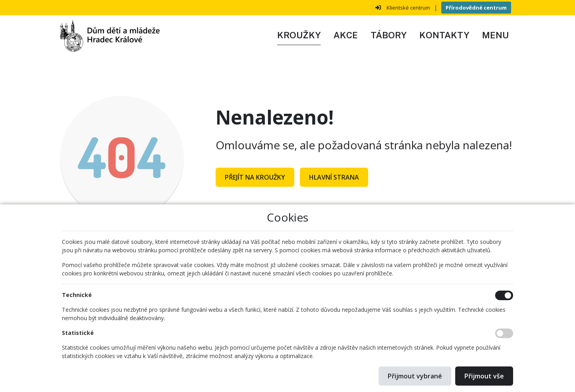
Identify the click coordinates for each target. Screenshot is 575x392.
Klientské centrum (408, 7)
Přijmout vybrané (415, 376)
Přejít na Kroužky (255, 177)
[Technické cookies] (504, 295)
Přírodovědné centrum (476, 7)
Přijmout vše (484, 376)
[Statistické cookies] (504, 333)
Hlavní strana (334, 177)
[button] (495, 35)
